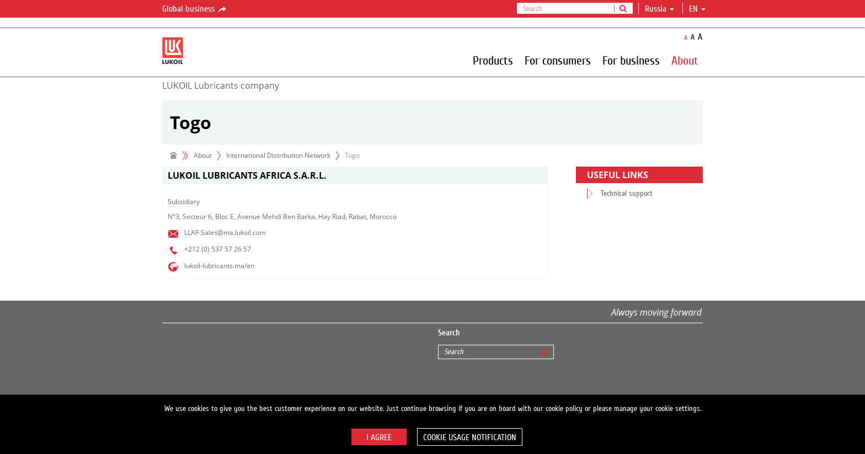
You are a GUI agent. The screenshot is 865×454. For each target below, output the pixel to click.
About (684, 60)
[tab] (355, 175)
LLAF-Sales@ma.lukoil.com (225, 232)
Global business (195, 9)
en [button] (697, 9)
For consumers (558, 60)
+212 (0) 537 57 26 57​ (217, 249)
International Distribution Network (278, 155)
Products (493, 60)
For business (631, 60)
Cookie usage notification (469, 437)
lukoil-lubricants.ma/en (219, 265)
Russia (659, 9)
